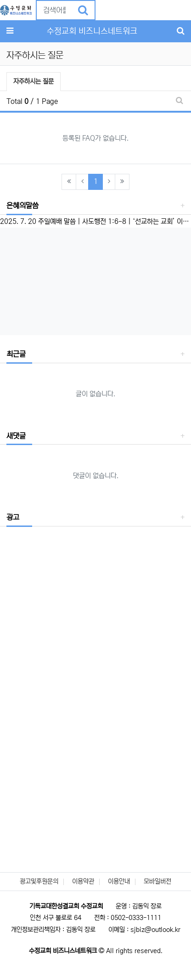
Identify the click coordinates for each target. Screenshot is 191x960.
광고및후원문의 (39, 881)
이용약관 (83, 881)
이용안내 (119, 881)
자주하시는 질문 (33, 80)
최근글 (16, 354)
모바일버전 (157, 881)
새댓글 (16, 436)
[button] (103, 9)
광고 (12, 517)
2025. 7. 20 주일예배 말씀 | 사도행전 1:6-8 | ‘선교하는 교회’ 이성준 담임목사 (95, 221)
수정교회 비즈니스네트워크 (92, 31)
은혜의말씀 (22, 205)
